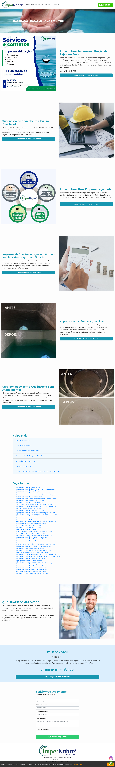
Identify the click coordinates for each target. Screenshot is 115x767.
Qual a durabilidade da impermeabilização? (29, 456)
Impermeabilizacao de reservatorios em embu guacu (33, 516)
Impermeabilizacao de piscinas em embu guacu (31, 568)
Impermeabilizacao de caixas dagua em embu (31, 491)
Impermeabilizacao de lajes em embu (28, 487)
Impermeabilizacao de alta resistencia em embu (31, 537)
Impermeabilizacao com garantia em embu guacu (32, 573)
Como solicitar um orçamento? (25, 461)
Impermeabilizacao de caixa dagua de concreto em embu (34, 564)
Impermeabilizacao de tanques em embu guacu (31, 569)
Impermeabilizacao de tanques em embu (29, 502)
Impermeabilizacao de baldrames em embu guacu (32, 566)
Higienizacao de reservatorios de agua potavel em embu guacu (36, 514)
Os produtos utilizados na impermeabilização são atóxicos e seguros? (38, 471)
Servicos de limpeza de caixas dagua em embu (31, 533)
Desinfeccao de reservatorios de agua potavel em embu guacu (36, 495)
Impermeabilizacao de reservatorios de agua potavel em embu (36, 512)
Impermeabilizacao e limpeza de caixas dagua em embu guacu (36, 498)
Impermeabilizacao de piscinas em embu (29, 497)
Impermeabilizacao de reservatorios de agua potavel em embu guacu (38, 556)
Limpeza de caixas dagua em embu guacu (29, 560)
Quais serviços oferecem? (24, 445)
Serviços (40, 4)
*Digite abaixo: (42, 729)
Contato (47, 4)
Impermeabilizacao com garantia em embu (30, 548)
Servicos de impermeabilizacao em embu (29, 525)
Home (28, 4)
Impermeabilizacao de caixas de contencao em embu (33, 541)
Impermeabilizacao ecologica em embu (29, 527)
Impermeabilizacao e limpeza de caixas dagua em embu (34, 550)
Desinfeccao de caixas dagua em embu (28, 508)
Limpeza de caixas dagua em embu (27, 529)
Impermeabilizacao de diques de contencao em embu (33, 520)
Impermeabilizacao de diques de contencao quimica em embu (36, 506)
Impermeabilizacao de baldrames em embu (30, 539)
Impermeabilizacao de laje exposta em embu (30, 510)
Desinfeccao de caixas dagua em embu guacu (31, 523)
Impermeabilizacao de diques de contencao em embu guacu (36, 489)
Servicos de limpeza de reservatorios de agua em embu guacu (36, 522)
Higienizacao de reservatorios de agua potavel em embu (34, 535)
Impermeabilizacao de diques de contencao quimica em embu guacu (38, 554)
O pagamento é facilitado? (24, 466)
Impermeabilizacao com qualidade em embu (30, 500)
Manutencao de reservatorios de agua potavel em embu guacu (36, 545)
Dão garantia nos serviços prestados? (27, 450)
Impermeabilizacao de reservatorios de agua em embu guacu (36, 493)
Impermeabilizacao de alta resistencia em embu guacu (33, 546)
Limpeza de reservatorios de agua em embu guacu (32, 552)
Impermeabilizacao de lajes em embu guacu (30, 558)
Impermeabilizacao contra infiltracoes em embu (31, 518)
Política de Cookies (78, 764)
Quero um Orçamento (57, 737)
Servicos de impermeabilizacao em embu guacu (31, 571)
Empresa (34, 4)
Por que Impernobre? (23, 440)
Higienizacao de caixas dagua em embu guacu (31, 562)
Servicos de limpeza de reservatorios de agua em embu (34, 504)
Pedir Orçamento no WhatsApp (86, 75)
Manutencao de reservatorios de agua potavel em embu (34, 531)
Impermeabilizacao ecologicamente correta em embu (33, 543)
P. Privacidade (55, 4)
